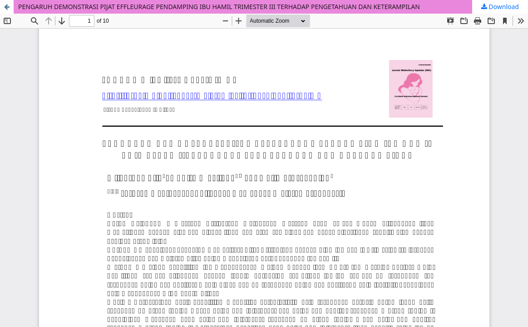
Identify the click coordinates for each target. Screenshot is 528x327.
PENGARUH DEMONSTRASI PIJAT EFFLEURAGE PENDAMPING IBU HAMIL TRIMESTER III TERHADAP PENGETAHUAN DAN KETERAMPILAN (219, 6)
